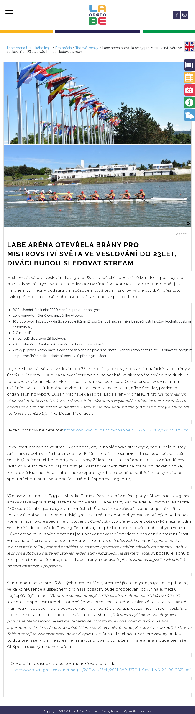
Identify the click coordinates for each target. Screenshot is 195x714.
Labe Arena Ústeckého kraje (29, 48)
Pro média (63, 48)
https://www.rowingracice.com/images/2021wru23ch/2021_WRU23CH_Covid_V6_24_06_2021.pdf (99, 670)
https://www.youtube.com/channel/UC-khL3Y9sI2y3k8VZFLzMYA (126, 430)
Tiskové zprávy (86, 48)
